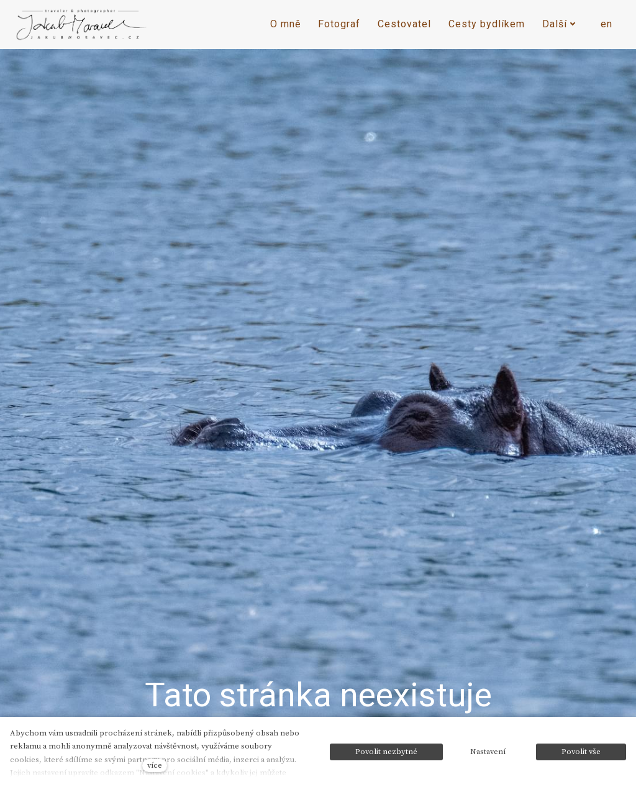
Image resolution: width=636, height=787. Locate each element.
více (154, 765)
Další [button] (559, 24)
